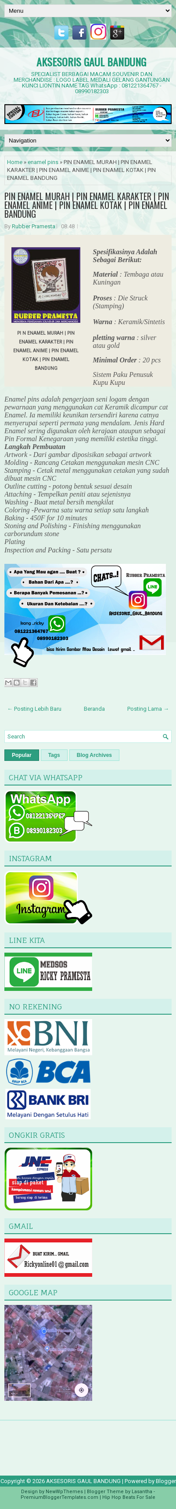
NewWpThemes (64, 1491)
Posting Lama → (148, 708)
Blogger (166, 1481)
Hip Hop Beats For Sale (128, 1497)
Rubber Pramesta (33, 226)
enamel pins (43, 162)
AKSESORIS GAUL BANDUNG (91, 61)
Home (14, 162)
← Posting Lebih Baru (34, 708)
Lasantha (142, 1491)
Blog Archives (94, 755)
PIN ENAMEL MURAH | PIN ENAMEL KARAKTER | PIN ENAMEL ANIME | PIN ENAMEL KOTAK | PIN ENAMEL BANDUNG (86, 205)
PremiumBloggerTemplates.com (59, 1497)
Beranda (94, 708)
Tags (54, 755)
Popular (22, 755)
